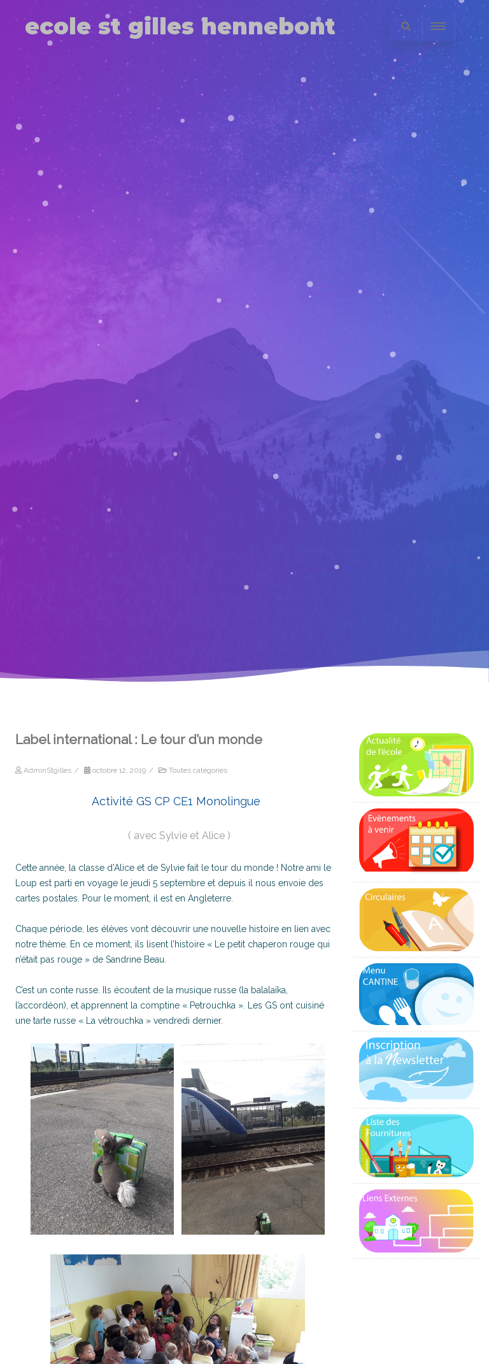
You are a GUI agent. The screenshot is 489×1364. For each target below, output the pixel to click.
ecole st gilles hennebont (180, 26)
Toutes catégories (198, 770)
